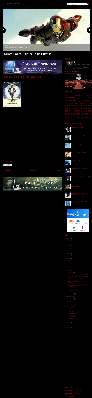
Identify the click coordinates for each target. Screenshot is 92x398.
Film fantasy (75, 105)
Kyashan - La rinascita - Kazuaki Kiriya (78, 274)
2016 (68, 258)
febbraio (71, 316)
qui (11, 161)
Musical (67, 120)
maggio (71, 308)
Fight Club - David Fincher (78, 152)
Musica (79, 116)
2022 (68, 243)
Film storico (68, 111)
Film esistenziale (71, 108)
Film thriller (83, 108)
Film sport (72, 117)
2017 (68, 255)
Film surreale (20, 80)
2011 (68, 270)
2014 (68, 263)
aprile (70, 311)
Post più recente (7, 170)
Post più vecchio (58, 170)
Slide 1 (6, 45)
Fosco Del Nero (79, 62)
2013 (68, 265)
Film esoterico (76, 114)
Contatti (18, 54)
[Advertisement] (78, 357)
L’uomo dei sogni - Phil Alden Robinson (22, 77)
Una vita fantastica (70, 396)
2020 (68, 248)
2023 (68, 240)
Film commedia (73, 95)
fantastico (78, 117)
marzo (70, 313)
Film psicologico (80, 103)
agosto (71, 301)
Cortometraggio (84, 117)
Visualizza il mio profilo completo (74, 73)
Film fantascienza (71, 102)
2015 (68, 260)
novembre (71, 294)
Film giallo (76, 111)
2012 (68, 268)
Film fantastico (84, 100)
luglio (70, 303)
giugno (71, 306)
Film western (84, 113)
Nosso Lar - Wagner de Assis (79, 144)
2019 (68, 250)
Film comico (82, 102)
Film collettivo (82, 118)
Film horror (87, 107)
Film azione (69, 107)
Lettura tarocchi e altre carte (72, 393)
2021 (68, 245)
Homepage (8, 54)
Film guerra (84, 114)
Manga (80, 110)
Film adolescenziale (75, 113)
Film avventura (78, 107)
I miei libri (28, 54)
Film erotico (88, 118)
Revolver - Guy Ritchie (77, 127)
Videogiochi (76, 118)
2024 (68, 238)
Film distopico (87, 110)
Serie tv (83, 105)
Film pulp (70, 118)
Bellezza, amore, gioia (71, 392)
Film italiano (74, 110)
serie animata (83, 111)
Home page (32, 170)
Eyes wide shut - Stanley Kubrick (80, 177)
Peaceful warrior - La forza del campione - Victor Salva (79, 194)
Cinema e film (11, 3)
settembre (71, 299)
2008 (68, 327)
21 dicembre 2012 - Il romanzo (73, 390)
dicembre (71, 272)
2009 (68, 324)
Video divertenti (74, 116)
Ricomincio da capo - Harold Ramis (77, 278)
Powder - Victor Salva (77, 160)
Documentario (85, 116)
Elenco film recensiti (43, 54)
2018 (68, 253)
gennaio (71, 318)
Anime (89, 105)
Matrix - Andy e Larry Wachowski (80, 136)
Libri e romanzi (69, 394)
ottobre (71, 296)
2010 (68, 322)
